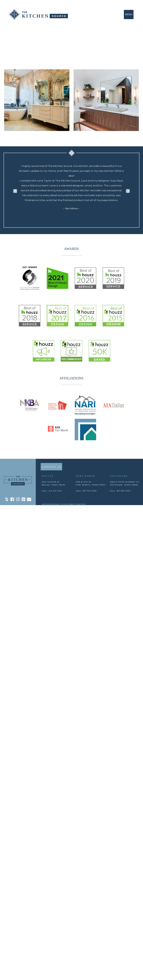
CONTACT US (51, 467)
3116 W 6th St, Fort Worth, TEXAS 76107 (90, 483)
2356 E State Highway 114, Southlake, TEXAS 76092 (125, 483)
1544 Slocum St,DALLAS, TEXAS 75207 (53, 483)
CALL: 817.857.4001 (120, 491)
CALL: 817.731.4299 (86, 491)
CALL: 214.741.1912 (52, 491)
